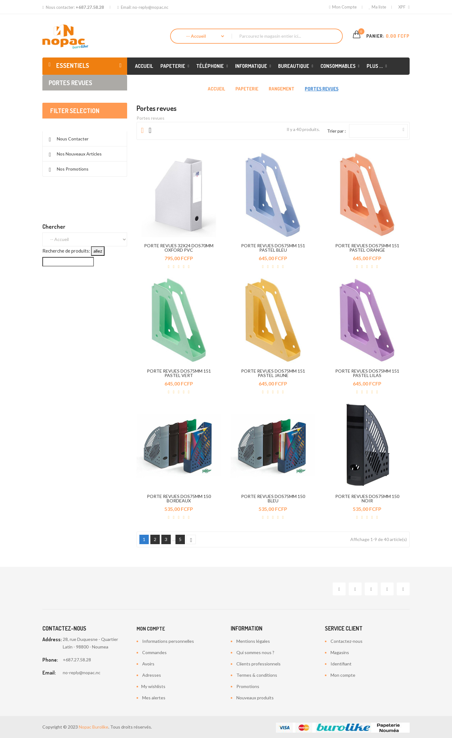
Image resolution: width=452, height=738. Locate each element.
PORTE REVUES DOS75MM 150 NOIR (367, 498)
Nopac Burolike (93, 727)
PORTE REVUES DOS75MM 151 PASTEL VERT (179, 373)
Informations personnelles (168, 641)
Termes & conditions (256, 675)
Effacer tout (84, 131)
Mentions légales (253, 641)
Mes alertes (153, 697)
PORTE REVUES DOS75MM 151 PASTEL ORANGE (367, 248)
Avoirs (148, 663)
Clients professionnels (258, 663)
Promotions (247, 686)
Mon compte (151, 629)
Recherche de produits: (66, 269)
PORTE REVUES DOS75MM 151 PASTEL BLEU (273, 248)
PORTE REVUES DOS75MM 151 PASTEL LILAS (367, 373)
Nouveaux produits (255, 697)
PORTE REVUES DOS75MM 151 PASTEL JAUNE (273, 373)
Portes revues (70, 83)
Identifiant (341, 663)
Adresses (151, 675)
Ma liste (377, 6)
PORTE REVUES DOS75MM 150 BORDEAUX (179, 498)
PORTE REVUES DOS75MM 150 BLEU (273, 498)
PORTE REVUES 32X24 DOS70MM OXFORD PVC (178, 248)
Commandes (154, 652)
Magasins (340, 652)
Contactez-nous (347, 641)
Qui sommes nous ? (255, 652)
